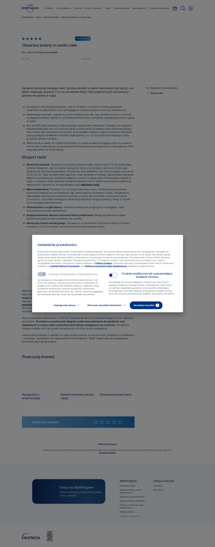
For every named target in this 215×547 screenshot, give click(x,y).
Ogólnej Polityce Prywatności (65, 266)
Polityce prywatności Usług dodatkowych (106, 266)
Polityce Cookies (103, 263)
